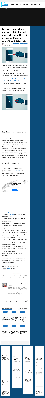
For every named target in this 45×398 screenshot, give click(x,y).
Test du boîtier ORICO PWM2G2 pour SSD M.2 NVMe (5, 372)
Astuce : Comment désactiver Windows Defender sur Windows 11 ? (28, 391)
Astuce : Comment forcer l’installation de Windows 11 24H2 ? (28, 381)
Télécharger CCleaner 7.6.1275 (16, 358)
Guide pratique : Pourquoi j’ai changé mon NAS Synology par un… (5, 393)
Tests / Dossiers (19, 4)
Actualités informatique (16, 43)
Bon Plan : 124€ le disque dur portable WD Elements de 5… (39, 359)
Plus (39, 4)
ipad (8, 266)
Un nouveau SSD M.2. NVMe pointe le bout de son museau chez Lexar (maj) (7, 302)
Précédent (4, 337)
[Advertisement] (22, 17)
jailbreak (14, 266)
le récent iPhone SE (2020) (16, 80)
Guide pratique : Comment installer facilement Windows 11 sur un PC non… (5, 382)
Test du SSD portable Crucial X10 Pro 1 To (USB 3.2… (5, 358)
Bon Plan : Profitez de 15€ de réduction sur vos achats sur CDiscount (39, 372)
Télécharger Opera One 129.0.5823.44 (16, 370)
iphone (11, 266)
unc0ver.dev (17, 170)
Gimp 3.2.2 (15, 385)
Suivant (8, 337)
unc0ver (17, 266)
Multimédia (21, 43)
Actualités (12, 4)
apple (5, 266)
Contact (5, 0)
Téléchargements (27, 4)
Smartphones (25, 43)
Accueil (2, 0)
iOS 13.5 (22, 77)
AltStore (12, 214)
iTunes (9, 212)
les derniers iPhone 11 (11, 78)
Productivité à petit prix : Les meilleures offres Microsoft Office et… (39, 383)
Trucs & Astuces (34, 4)
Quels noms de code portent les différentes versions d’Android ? (28, 371)
